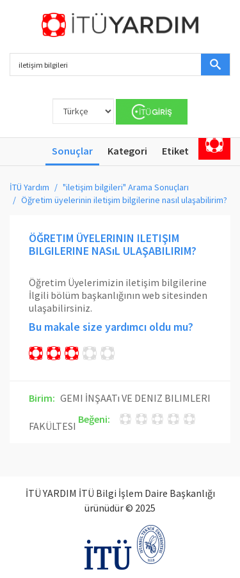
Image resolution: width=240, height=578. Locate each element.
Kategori (127, 150)
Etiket (175, 150)
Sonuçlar (72, 150)
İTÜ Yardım (29, 187)
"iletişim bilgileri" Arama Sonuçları (126, 187)
